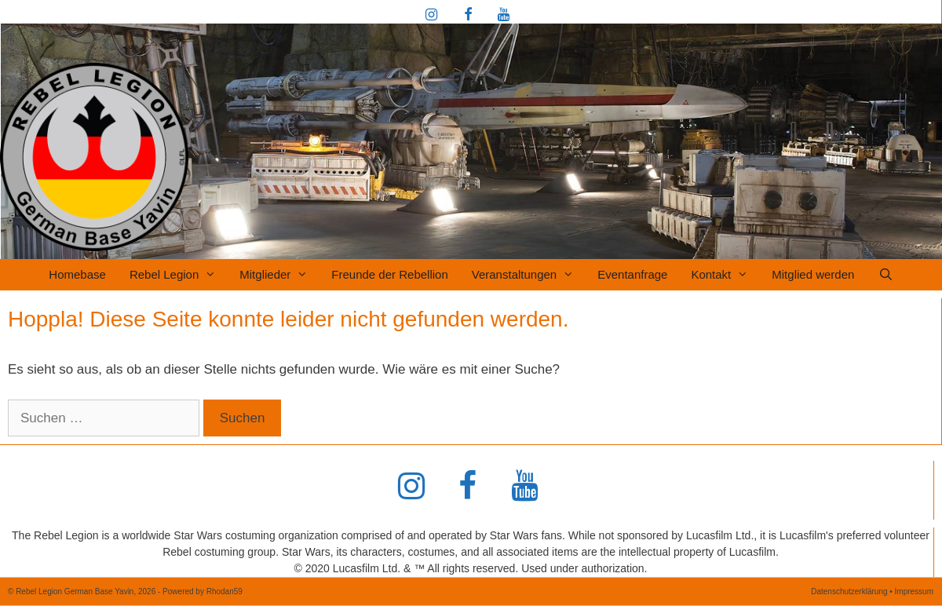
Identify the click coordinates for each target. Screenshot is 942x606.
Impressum (914, 591)
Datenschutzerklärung (849, 591)
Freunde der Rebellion (389, 274)
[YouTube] (503, 15)
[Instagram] (432, 15)
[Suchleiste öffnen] (885, 274)
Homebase (77, 274)
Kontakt (725, 274)
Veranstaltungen (529, 274)
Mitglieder (279, 274)
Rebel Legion (179, 274)
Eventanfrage (632, 274)
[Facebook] (468, 15)
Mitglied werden (813, 274)
